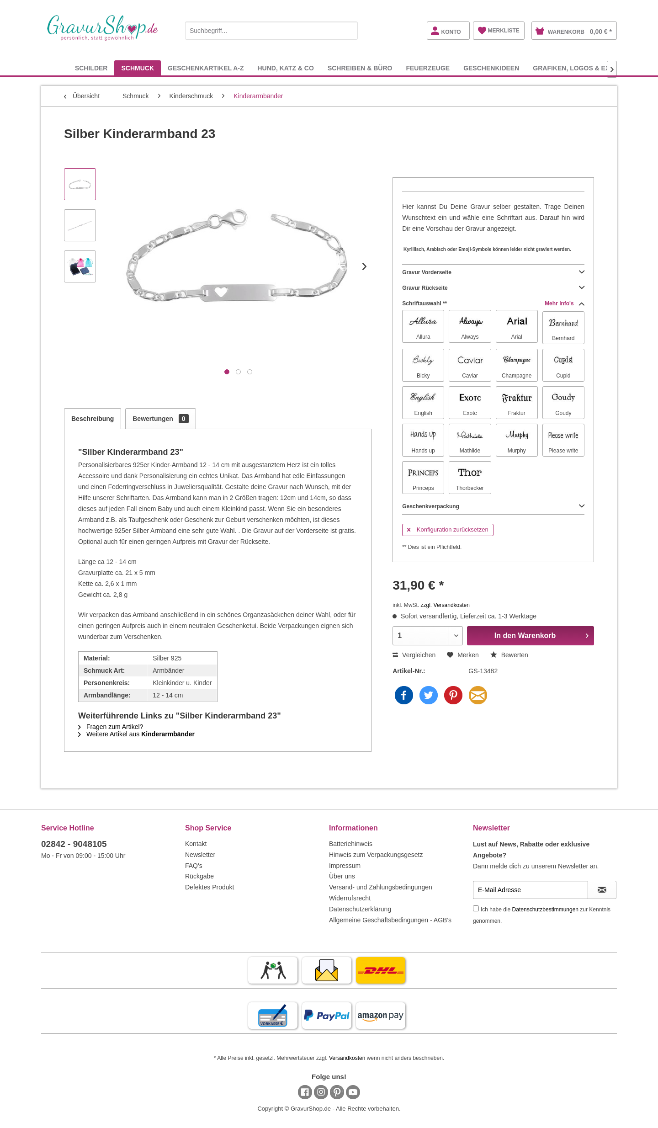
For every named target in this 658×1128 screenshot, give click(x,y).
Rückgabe (199, 876)
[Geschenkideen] (491, 67)
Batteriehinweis (350, 843)
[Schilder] (91, 67)
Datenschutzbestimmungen (545, 909)
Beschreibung (92, 418)
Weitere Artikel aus (136, 734)
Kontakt (196, 843)
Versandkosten (347, 1058)
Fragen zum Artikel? (110, 726)
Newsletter (200, 854)
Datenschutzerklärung (360, 909)
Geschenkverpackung (493, 506)
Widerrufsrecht (350, 898)
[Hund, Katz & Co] (285, 67)
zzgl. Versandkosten (445, 605)
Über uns (342, 876)
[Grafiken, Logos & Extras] (580, 67)
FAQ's (193, 865)
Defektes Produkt (209, 887)
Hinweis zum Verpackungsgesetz (376, 854)
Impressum (345, 865)
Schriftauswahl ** (493, 303)
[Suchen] (349, 30)
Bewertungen (160, 418)
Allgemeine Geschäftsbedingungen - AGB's (390, 920)
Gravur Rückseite (493, 287)
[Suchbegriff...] (271, 30)
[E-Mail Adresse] (530, 890)
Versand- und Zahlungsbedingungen (380, 887)
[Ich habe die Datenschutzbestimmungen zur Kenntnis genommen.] (476, 908)
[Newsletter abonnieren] (602, 890)
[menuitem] (271, 29)
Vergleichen (414, 655)
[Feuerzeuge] (427, 67)
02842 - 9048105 (74, 844)
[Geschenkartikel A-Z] (205, 67)
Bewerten (509, 655)
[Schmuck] (137, 67)
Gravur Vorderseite (493, 272)
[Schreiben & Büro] (360, 67)
